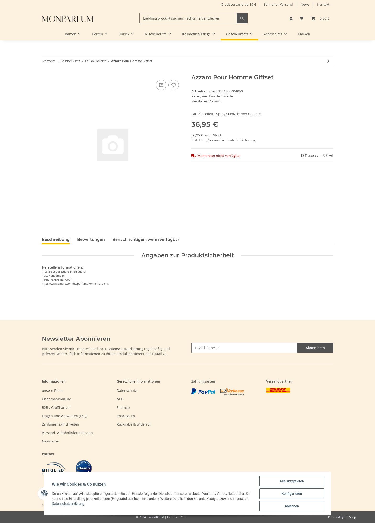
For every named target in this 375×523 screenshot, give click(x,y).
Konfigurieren (291, 494)
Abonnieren (315, 347)
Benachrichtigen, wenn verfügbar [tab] (145, 239)
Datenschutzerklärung (125, 348)
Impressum (126, 416)
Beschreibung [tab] (56, 239)
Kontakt (323, 4)
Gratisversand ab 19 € (238, 4)
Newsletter (50, 441)
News (305, 4)
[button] (291, 18)
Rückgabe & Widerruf (134, 424)
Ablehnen (292, 506)
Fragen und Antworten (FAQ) (64, 416)
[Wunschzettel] (301, 18)
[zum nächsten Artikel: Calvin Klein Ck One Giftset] (328, 61)
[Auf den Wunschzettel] (173, 85)
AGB (120, 399)
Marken (304, 34)
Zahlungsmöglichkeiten (60, 424)
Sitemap (123, 407)
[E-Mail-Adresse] (244, 348)
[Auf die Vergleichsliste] (161, 85)
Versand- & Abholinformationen (67, 433)
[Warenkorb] (320, 18)
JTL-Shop (350, 517)
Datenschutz (127, 390)
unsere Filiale (52, 390)
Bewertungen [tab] (91, 239)
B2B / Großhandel (56, 407)
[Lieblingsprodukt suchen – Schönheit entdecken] (188, 18)
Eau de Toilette (221, 96)
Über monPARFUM (56, 399)
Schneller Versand (278, 4)
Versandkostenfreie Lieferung (232, 140)
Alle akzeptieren (292, 481)
